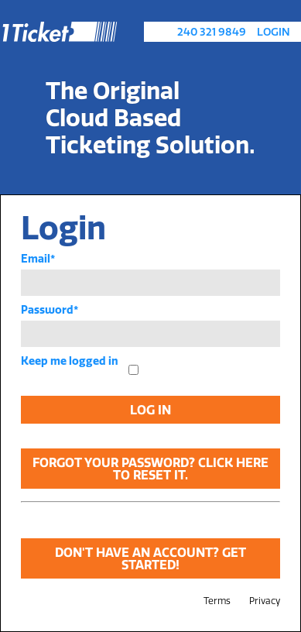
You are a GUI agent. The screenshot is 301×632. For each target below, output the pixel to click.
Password (49, 309)
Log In (150, 409)
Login (273, 32)
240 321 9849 (211, 32)
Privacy (264, 600)
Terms (217, 600)
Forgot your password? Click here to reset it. (150, 469)
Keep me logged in (69, 361)
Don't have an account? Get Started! (150, 558)
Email (38, 258)
